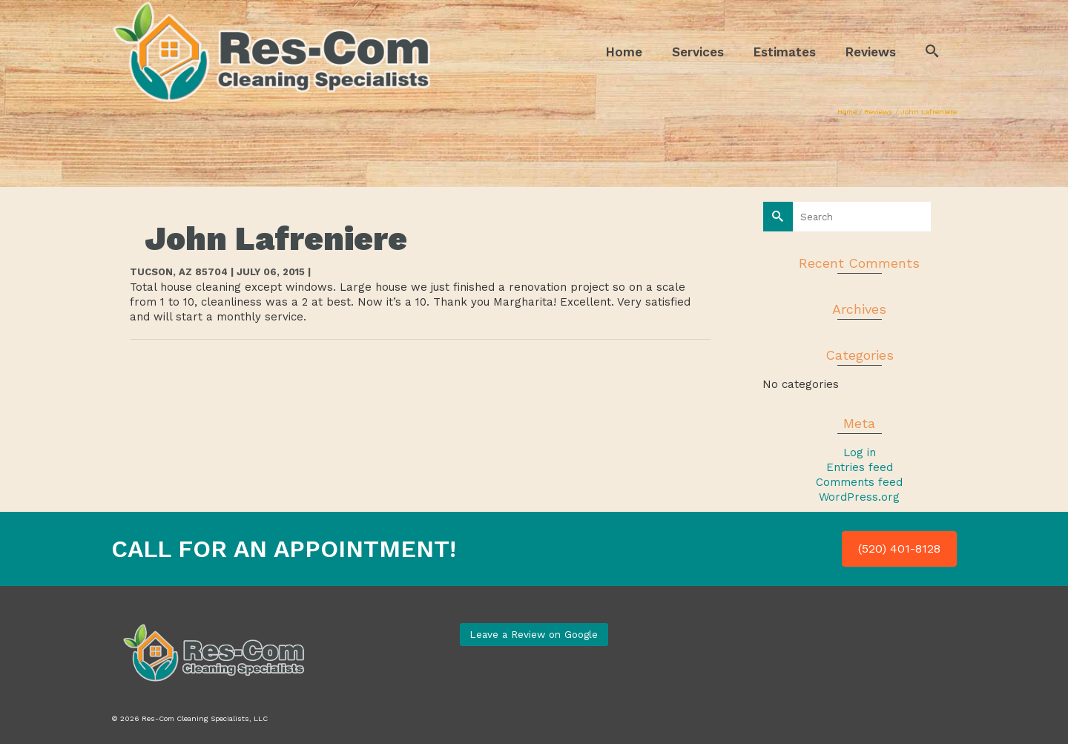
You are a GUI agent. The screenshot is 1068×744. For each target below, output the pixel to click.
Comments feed (859, 482)
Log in (859, 452)
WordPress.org (859, 497)
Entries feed (859, 467)
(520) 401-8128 (899, 548)
